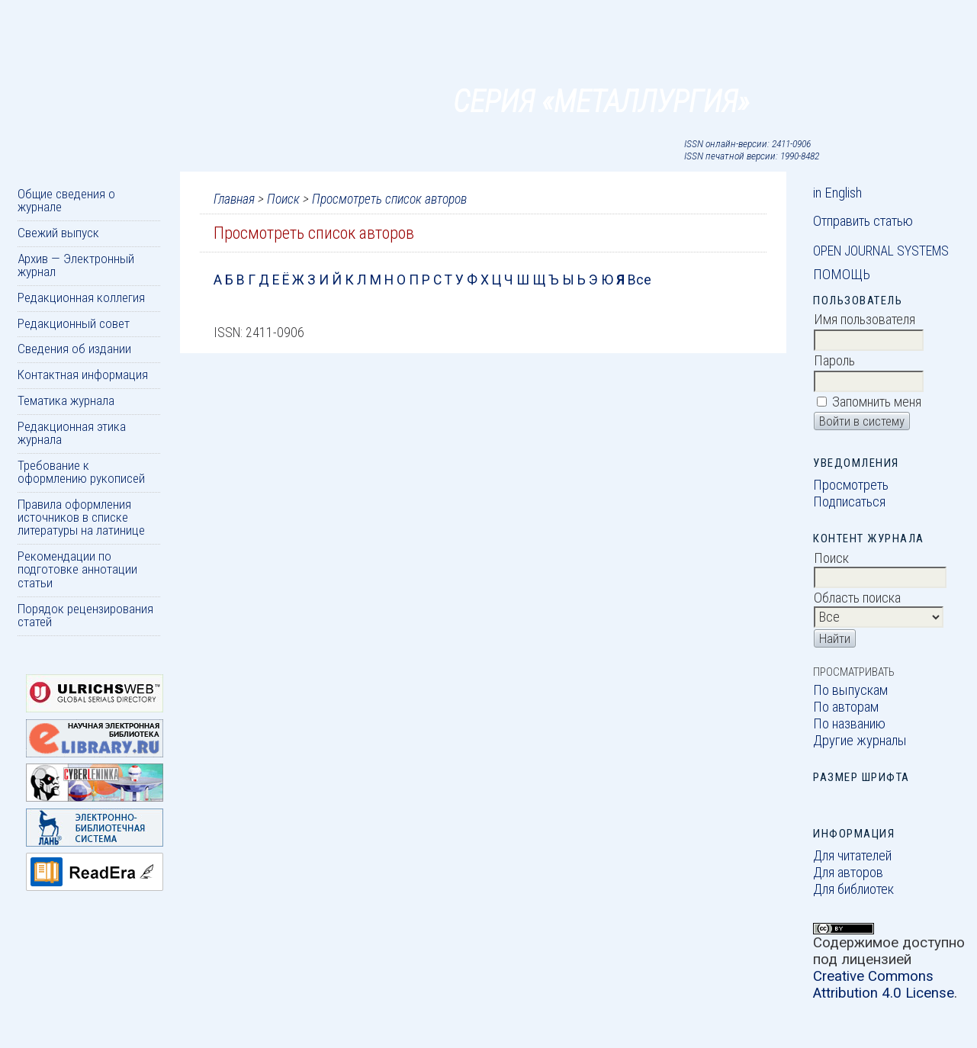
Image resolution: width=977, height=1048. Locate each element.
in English (837, 193)
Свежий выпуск (58, 232)
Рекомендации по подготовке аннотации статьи (77, 569)
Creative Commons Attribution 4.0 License (883, 984)
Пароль (834, 360)
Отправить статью (863, 221)
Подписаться (849, 501)
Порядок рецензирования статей (85, 615)
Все (639, 280)
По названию (849, 723)
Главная (234, 199)
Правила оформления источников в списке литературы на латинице (81, 517)
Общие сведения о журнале (66, 200)
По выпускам (850, 690)
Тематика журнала (66, 400)
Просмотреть (851, 485)
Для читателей (852, 855)
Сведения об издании (74, 348)
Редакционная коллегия (81, 297)
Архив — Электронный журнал (76, 265)
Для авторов (848, 872)
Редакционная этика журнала (72, 433)
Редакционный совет (74, 323)
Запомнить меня (876, 402)
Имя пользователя (864, 319)
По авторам (846, 707)
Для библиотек (853, 889)
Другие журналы (860, 740)
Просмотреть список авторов (389, 199)
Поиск (283, 199)
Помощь (841, 274)
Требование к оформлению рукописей (81, 472)
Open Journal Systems (881, 251)
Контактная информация (83, 374)
